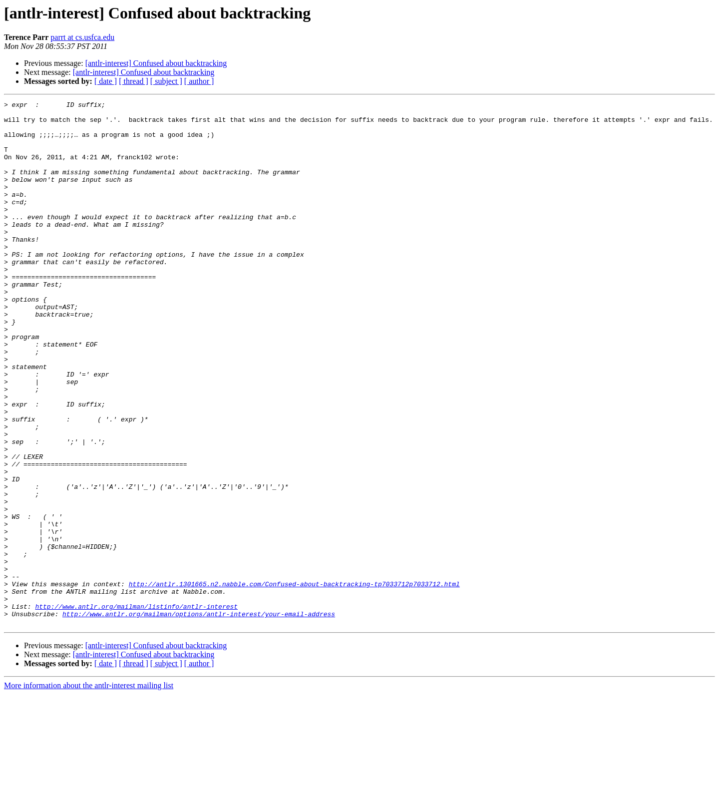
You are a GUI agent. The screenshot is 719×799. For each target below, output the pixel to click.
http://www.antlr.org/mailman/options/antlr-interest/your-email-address (198, 717)
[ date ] (105, 81)
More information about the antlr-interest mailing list (88, 790)
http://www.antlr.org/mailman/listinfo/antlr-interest (136, 708)
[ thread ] (133, 81)
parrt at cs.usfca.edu (82, 37)
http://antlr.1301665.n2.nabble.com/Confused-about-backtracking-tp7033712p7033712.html (294, 681)
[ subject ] (166, 81)
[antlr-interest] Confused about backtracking (156, 63)
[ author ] (199, 81)
